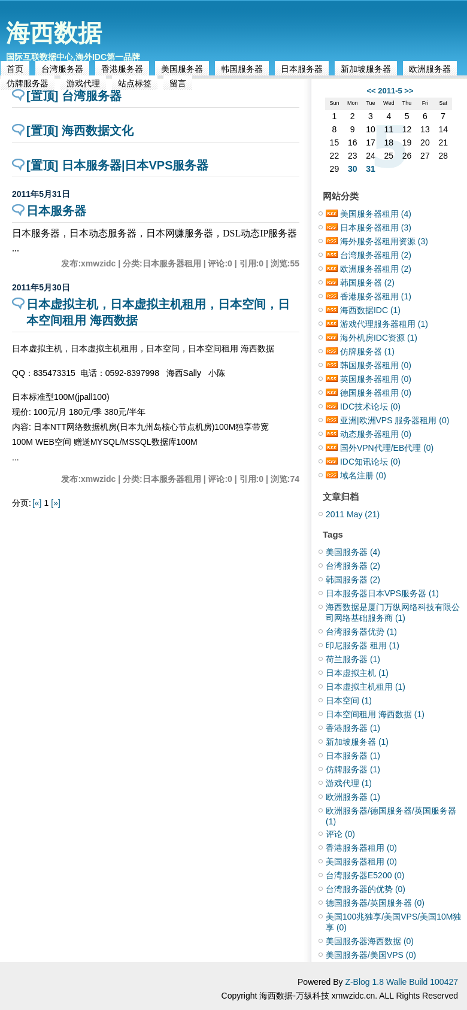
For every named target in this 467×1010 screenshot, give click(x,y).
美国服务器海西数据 (370, 941)
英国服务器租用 (375, 379)
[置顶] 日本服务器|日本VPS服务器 (117, 165)
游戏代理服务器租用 (384, 324)
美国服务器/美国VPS (371, 955)
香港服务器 (122, 69)
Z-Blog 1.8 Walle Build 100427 (401, 982)
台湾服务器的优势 (365, 889)
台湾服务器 (62, 69)
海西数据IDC (370, 310)
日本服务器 (302, 69)
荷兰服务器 (353, 659)
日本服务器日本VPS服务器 (382, 593)
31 (370, 169)
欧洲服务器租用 (375, 269)
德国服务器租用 (375, 393)
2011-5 (390, 90)
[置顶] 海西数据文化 (80, 130)
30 (352, 169)
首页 (15, 69)
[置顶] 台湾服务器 (74, 95)
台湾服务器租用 (375, 255)
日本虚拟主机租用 (365, 686)
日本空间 (349, 700)
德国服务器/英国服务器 (375, 903)
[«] (37, 503)
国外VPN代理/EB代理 (386, 448)
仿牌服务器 (367, 351)
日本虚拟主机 (357, 673)
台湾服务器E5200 (365, 875)
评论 (340, 834)
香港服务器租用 (375, 296)
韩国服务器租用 (375, 365)
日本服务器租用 (375, 227)
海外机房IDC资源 (378, 337)
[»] (55, 503)
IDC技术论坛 (370, 406)
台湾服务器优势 (361, 631)
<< (370, 90)
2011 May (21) (353, 514)
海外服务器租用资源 (384, 241)
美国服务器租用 (375, 214)
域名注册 (363, 475)
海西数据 (54, 33)
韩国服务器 (242, 69)
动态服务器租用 (375, 434)
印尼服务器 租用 (362, 645)
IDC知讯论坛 (370, 461)
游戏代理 (349, 783)
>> (408, 90)
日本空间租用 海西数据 (375, 714)
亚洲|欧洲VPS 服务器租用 (395, 420)
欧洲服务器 (430, 69)
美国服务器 (182, 69)
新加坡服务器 (366, 69)
